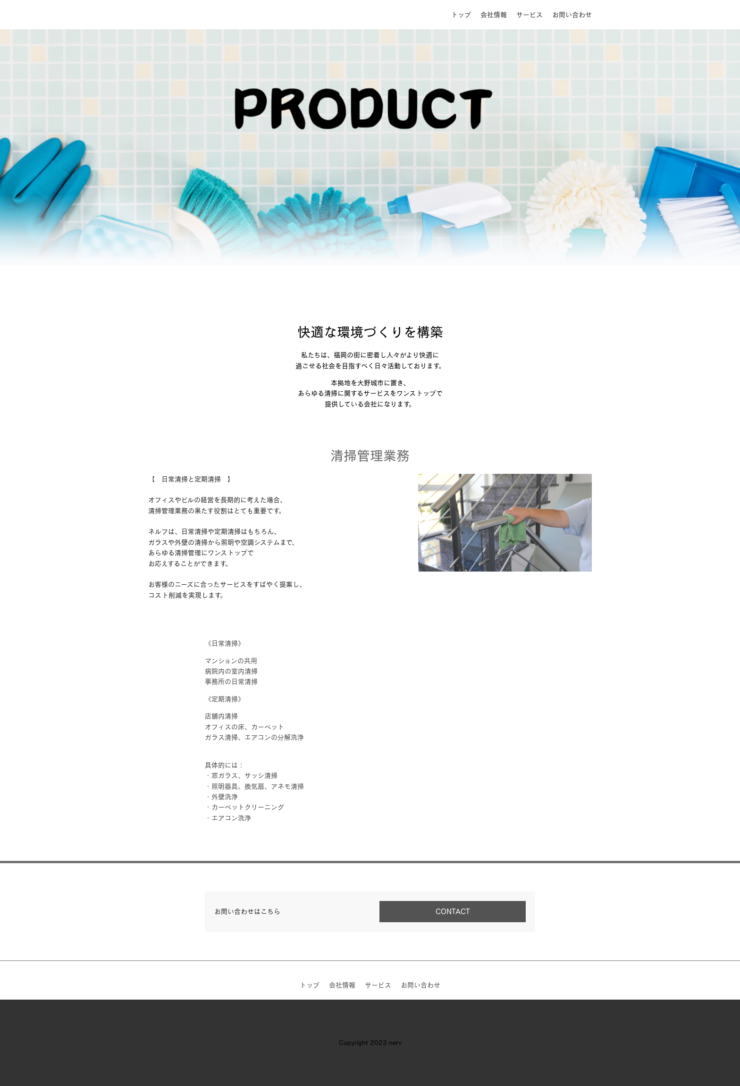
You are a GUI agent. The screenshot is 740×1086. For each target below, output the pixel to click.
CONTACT (453, 911)
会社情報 (493, 14)
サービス (529, 14)
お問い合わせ (572, 14)
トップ (461, 14)
